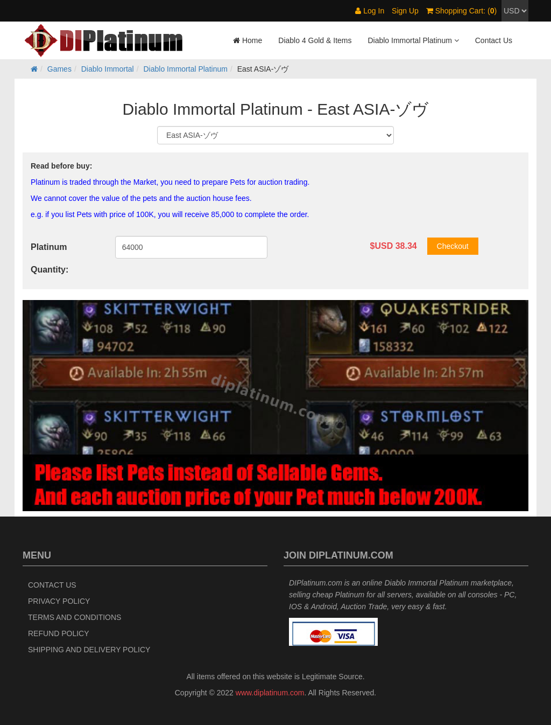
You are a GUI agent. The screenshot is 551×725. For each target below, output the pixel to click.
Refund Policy (58, 633)
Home (247, 40)
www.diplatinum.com (270, 692)
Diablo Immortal (107, 69)
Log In (369, 10)
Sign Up (405, 10)
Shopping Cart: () (461, 10)
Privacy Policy (59, 601)
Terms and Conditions (74, 617)
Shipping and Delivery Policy (89, 649)
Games (59, 69)
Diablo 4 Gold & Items (314, 40)
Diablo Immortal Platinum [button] (413, 40)
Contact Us (493, 40)
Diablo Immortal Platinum (186, 69)
